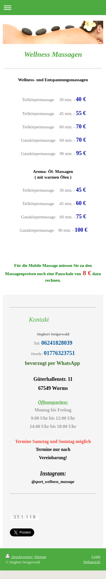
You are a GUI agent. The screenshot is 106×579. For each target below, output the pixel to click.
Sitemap (40, 557)
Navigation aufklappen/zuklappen (53, 7)
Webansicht (91, 562)
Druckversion (19, 557)
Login (96, 556)
